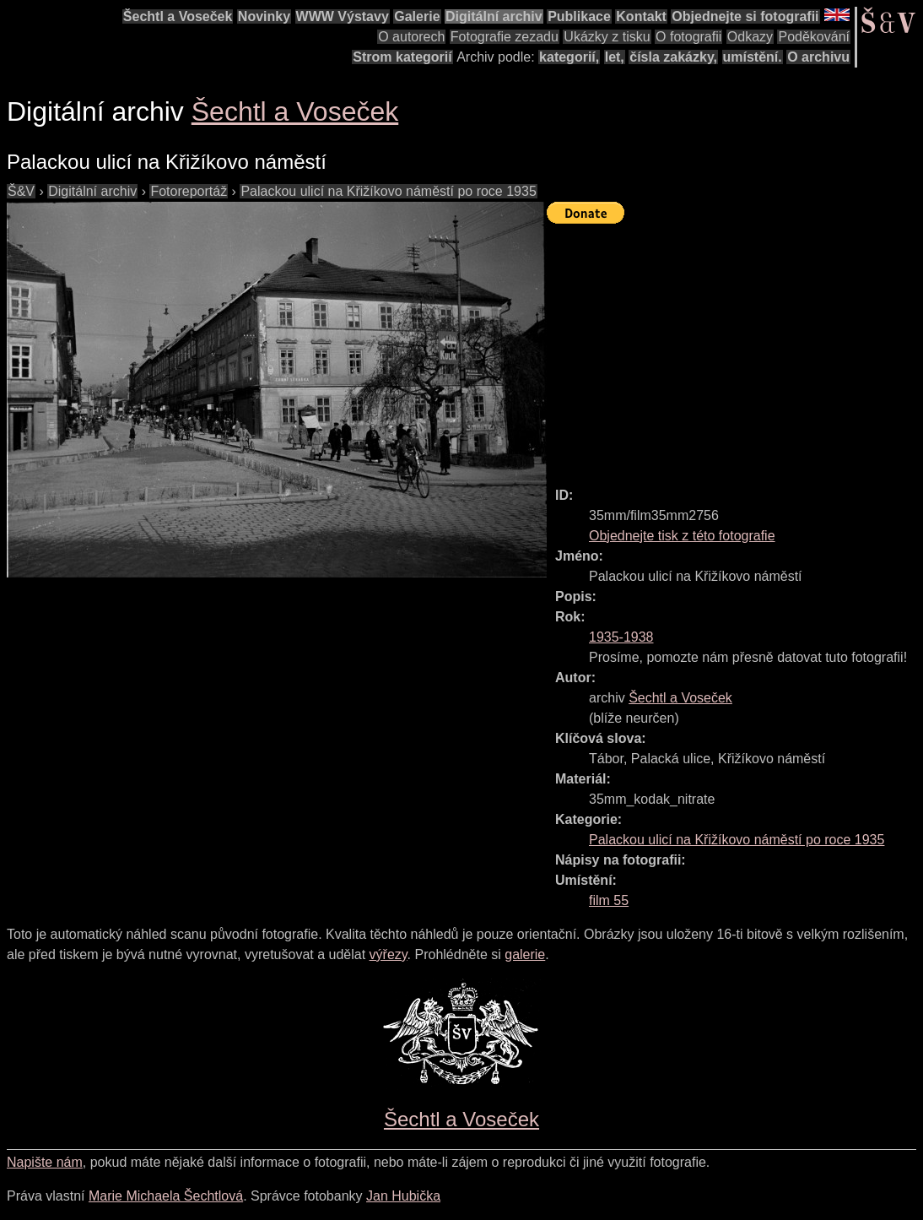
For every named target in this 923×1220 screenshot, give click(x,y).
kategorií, (569, 57)
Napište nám (45, 1162)
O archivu (818, 57)
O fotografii (688, 37)
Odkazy (750, 37)
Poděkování (814, 37)
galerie (525, 954)
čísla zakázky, (673, 57)
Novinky (264, 16)
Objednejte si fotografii (745, 16)
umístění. (752, 57)
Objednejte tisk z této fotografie (682, 536)
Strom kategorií (402, 57)
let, (614, 57)
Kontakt (641, 16)
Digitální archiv (493, 16)
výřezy (389, 954)
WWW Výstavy (342, 16)
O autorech (411, 37)
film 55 (609, 900)
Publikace (579, 16)
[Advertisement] (735, 348)
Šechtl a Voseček (178, 16)
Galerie (417, 16)
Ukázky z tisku (607, 37)
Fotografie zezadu (505, 37)
